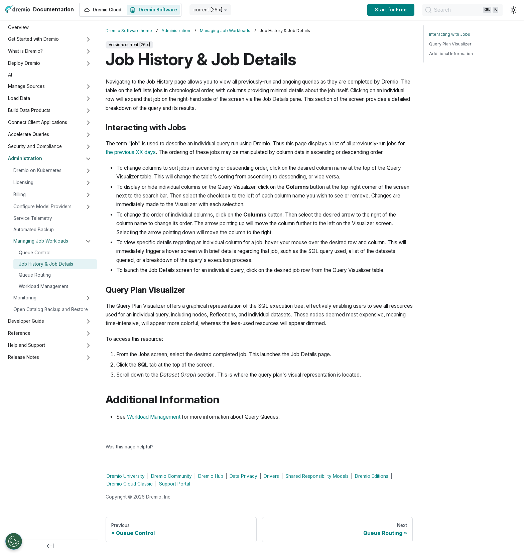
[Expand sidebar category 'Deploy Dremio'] (88, 63)
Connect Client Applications (37, 122)
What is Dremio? (25, 51)
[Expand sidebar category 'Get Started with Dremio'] (88, 39)
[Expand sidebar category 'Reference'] (88, 333)
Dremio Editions (371, 476)
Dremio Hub (210, 476)
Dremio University (126, 476)
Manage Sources (26, 86)
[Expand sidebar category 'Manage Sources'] (88, 86)
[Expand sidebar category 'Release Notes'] (88, 357)
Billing (19, 194)
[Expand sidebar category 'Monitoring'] (88, 298)
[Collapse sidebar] (50, 546)
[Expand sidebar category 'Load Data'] (88, 98)
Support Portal (174, 484)
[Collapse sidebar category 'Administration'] (88, 158)
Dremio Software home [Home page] (129, 30)
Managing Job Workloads (40, 241)
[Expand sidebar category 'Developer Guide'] (88, 321)
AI (10, 75)
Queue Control (34, 252)
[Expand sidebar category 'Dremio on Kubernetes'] (88, 170)
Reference (19, 333)
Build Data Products (29, 110)
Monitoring (24, 297)
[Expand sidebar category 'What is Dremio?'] (88, 51)
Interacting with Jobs (449, 34)
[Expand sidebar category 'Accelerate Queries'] (88, 134)
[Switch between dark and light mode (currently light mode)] (513, 10)
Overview (18, 27)
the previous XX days (131, 152)
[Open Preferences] (13, 541)
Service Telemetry (32, 218)
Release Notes (23, 357)
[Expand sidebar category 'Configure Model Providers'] (88, 206)
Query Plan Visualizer (450, 43)
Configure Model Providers (42, 206)
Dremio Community (171, 476)
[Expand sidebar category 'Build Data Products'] (88, 110)
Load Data (19, 98)
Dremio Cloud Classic (130, 484)
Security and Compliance (35, 146)
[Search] (440, 10)
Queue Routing (35, 275)
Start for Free (346, 9)
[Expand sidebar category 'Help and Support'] (88, 345)
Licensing (23, 182)
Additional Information (451, 53)
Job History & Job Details (46, 264)
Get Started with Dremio (33, 39)
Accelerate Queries (28, 134)
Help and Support (26, 345)
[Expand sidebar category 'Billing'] (88, 194)
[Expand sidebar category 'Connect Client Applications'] (88, 122)
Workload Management (43, 286)
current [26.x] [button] (208, 9)
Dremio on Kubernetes (37, 170)
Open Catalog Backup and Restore (50, 309)
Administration (25, 158)
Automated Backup (33, 229)
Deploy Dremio (24, 63)
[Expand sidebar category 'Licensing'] (88, 182)
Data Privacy (243, 476)
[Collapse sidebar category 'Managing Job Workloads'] (88, 241)
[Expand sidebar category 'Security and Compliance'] (88, 146)
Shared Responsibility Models (317, 476)
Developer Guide (26, 321)
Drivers (271, 476)
